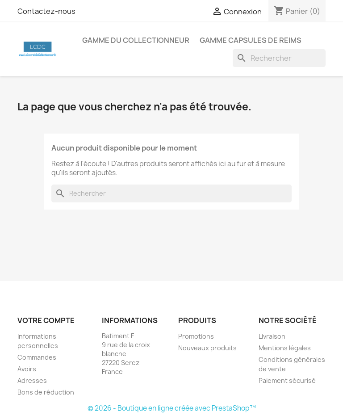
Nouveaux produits (207, 348)
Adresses (32, 380)
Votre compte (46, 320)
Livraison (272, 336)
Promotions (196, 336)
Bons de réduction (45, 392)
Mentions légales (285, 348)
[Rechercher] (279, 58)
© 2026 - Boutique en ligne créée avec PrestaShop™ (172, 408)
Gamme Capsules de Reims (250, 40)
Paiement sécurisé (287, 380)
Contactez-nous (46, 11)
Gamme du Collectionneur (135, 40)
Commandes (36, 357)
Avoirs (26, 369)
